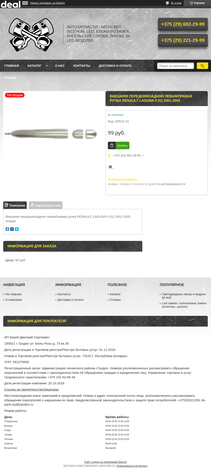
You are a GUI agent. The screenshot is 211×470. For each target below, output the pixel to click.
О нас (60, 65)
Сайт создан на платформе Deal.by (105, 462)
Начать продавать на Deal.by (47, 3)
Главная (11, 65)
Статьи (10, 77)
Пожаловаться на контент (132, 465)
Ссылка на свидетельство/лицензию (31, 389)
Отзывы (115, 299)
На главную (13, 294)
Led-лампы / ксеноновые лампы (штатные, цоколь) (184, 304)
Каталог (35, 65)
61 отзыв (176, 3)
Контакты (81, 65)
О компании (13, 299)
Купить (122, 145)
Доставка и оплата (115, 65)
